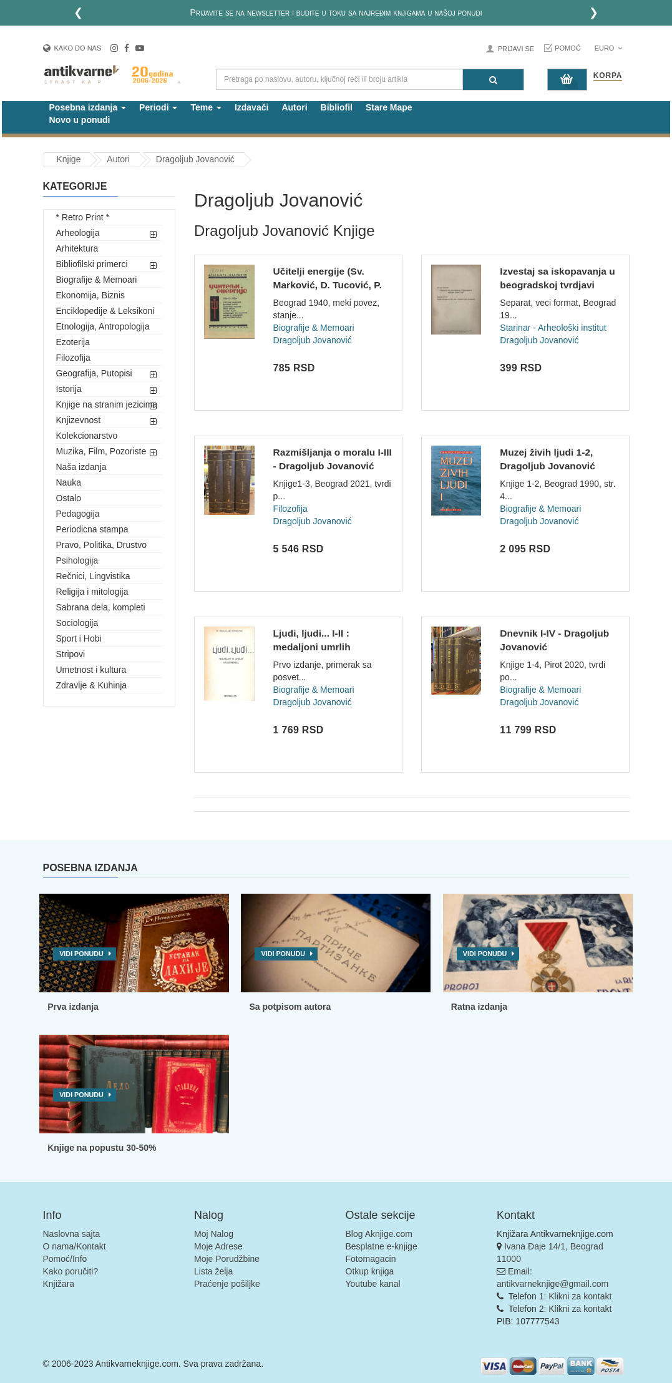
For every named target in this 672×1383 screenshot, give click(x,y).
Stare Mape (389, 107)
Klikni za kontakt (579, 1296)
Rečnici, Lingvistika (93, 576)
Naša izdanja (81, 467)
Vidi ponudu (81, 953)
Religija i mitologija (92, 592)
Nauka (68, 482)
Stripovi (70, 654)
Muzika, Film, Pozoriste (101, 451)
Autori (294, 107)
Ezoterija (73, 342)
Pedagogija (78, 514)
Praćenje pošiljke (227, 1284)
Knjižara (59, 1284)
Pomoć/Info (65, 1259)
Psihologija (77, 560)
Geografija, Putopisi (94, 373)
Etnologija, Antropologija (103, 326)
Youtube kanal (373, 1284)
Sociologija (77, 623)
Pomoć (568, 48)
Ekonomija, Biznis (90, 295)
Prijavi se (516, 48)
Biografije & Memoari (96, 280)
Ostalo (68, 498)
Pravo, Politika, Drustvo (101, 545)
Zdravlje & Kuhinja (91, 685)
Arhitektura (77, 248)
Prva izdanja (73, 1007)
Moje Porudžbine (227, 1259)
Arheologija (78, 233)
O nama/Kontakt (74, 1246)
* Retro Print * (83, 217)
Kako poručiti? (71, 1271)
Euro (609, 48)
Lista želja (213, 1271)
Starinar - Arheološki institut (553, 328)
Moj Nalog (213, 1234)
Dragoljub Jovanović (195, 159)
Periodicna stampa (92, 529)
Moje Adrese (218, 1246)
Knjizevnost (78, 420)
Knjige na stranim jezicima (107, 404)
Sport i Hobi (79, 638)
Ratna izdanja (479, 1007)
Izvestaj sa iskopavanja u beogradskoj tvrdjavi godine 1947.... (557, 284)
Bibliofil (337, 107)
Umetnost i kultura (91, 670)
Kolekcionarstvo (87, 436)
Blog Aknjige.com (379, 1234)
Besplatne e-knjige (381, 1246)
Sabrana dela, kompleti (100, 607)
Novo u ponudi (79, 120)
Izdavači (251, 107)
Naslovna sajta (71, 1234)
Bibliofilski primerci (92, 264)
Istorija (69, 389)
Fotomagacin (371, 1259)
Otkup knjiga (370, 1271)
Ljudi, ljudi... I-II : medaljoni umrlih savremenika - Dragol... (326, 646)
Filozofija (73, 358)
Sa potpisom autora (290, 1007)
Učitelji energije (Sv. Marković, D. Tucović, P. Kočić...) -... (327, 284)
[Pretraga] (493, 79)
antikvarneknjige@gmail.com (552, 1284)
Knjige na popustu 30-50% (101, 1148)
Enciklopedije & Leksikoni (105, 311)
